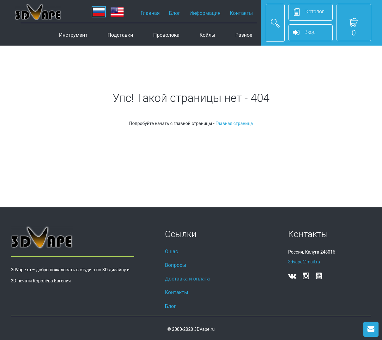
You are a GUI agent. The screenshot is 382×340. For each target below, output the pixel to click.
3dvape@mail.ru (304, 261)
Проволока (166, 35)
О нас (171, 252)
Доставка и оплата (187, 279)
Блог (174, 13)
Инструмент (73, 35)
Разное (243, 35)
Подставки (120, 35)
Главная (150, 13)
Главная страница (234, 123)
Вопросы (175, 265)
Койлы (207, 35)
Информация (205, 13)
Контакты (241, 13)
